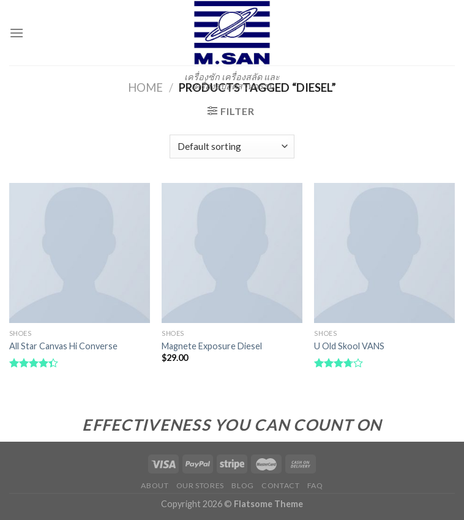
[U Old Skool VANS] (384, 253)
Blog (242, 485)
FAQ (315, 485)
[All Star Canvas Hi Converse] (79, 253)
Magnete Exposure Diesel (212, 346)
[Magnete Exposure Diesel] (232, 253)
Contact (280, 485)
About (154, 485)
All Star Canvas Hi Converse (63, 346)
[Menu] (16, 33)
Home (145, 87)
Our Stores (200, 485)
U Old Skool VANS (349, 346)
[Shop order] (232, 146)
